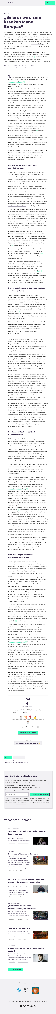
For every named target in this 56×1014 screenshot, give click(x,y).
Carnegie (11, 851)
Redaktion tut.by (22, 939)
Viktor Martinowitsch (23, 962)
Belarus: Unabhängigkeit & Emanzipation (18, 762)
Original (6, 66)
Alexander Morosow (19, 896)
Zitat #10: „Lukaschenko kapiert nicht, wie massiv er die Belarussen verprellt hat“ (26, 880)
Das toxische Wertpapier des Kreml (23, 854)
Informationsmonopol (32, 150)
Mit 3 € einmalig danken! (28, 732)
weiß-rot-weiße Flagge (37, 44)
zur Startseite (16, 969)
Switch (36, 727)
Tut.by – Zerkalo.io (13, 829)
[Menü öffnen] (2, 3)
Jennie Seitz (23, 67)
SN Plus (6, 13)
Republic (10, 877)
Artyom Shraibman (19, 870)
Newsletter (13, 780)
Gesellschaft (11, 760)
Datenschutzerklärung (21, 804)
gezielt (40, 41)
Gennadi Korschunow (23, 919)
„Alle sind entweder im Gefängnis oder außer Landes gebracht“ (27, 832)
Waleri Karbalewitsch (24, 66)
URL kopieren (18, 757)
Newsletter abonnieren (40, 794)
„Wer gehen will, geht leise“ (19, 928)
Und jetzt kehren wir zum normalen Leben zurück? (26, 949)
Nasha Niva (11, 946)
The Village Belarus (14, 903)
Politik (10, 870)
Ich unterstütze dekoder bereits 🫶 (28, 743)
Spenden (50, 3)
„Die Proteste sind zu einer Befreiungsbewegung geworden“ (22, 907)
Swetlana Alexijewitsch (23, 843)
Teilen (8, 757)
